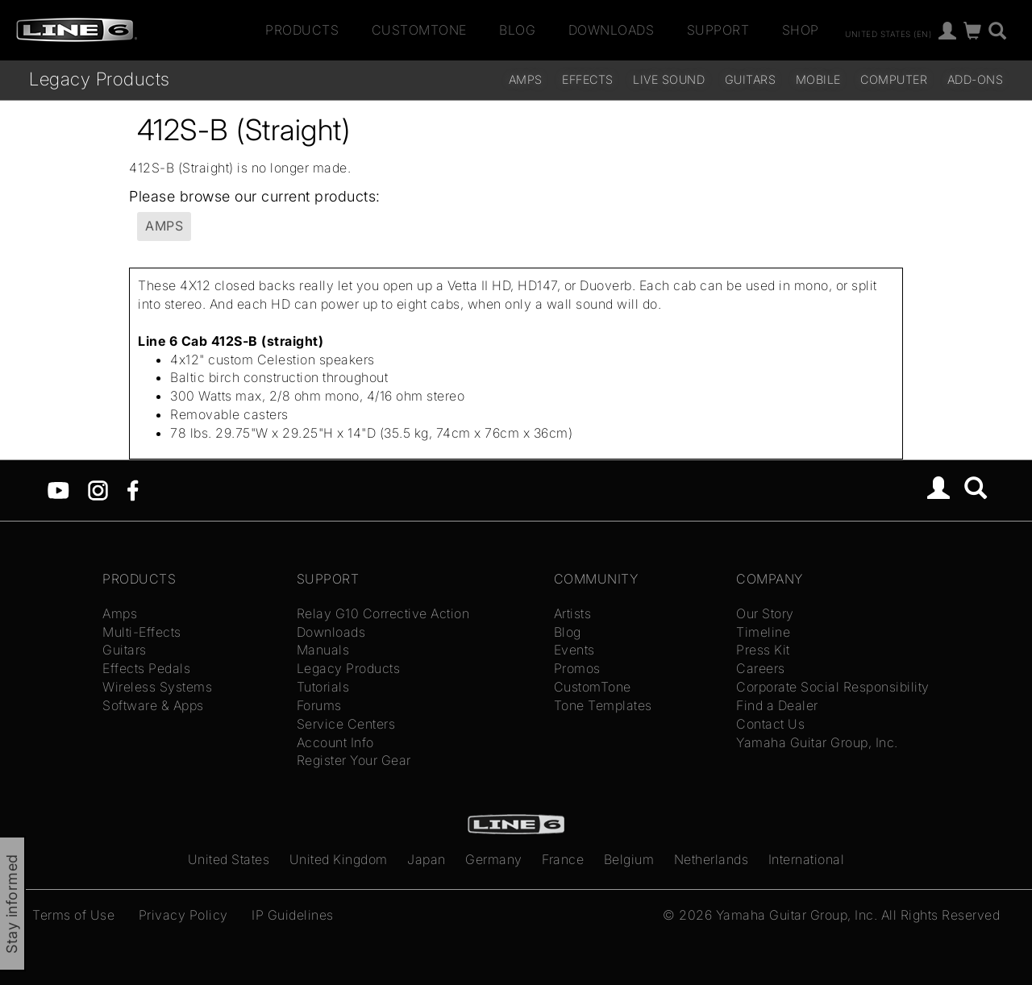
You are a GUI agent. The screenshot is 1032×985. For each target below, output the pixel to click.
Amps (526, 79)
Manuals (323, 650)
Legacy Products (99, 78)
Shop (800, 30)
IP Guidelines (293, 915)
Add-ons (975, 79)
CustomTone (419, 30)
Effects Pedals (146, 668)
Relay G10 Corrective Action (383, 613)
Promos (577, 668)
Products (302, 30)
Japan (426, 859)
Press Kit (763, 650)
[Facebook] (132, 489)
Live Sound (669, 79)
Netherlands (711, 859)
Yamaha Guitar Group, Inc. (817, 742)
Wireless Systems (157, 687)
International (806, 859)
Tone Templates (603, 705)
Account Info (335, 742)
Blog (517, 30)
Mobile (818, 79)
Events (574, 650)
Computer (893, 79)
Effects (588, 79)
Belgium (629, 859)
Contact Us (770, 724)
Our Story (765, 613)
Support (718, 30)
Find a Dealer (777, 705)
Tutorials (323, 687)
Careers (760, 668)
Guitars (750, 79)
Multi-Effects (141, 632)
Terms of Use (73, 915)
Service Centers (346, 724)
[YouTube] (58, 489)
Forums (319, 705)
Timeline (763, 632)
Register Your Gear (354, 760)
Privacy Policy (183, 915)
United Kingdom (338, 859)
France (563, 859)
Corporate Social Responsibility (833, 687)
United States (229, 859)
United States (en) (888, 33)
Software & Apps (153, 705)
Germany (493, 859)
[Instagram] (98, 489)
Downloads (611, 30)
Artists (573, 613)
